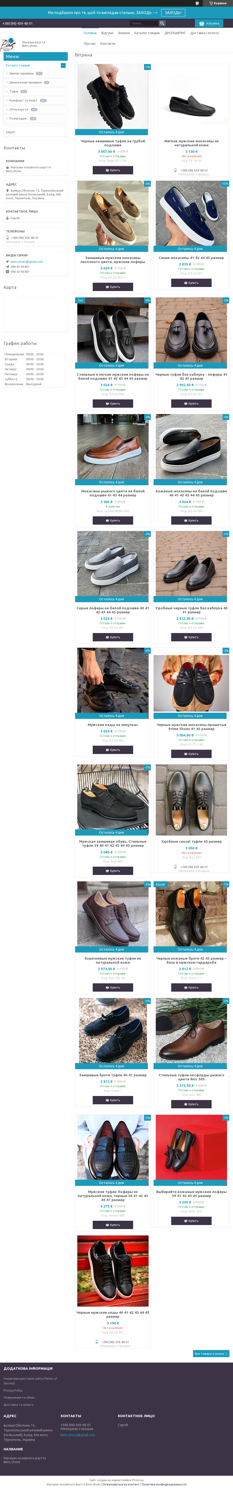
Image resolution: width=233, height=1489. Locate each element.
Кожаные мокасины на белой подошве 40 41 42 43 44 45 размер (191, 493)
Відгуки (107, 33)
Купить (115, 170)
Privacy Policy (13, 1390)
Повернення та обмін (19, 1397)
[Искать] (162, 23)
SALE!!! (10, 132)
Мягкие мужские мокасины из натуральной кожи (191, 143)
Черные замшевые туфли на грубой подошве (113, 143)
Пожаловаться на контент (121, 1484)
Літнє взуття (19, 109)
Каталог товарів (147, 33)
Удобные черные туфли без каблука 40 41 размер (191, 610)
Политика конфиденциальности (164, 1484)
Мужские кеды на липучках (113, 725)
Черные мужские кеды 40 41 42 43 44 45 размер (112, 1314)
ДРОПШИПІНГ (175, 33)
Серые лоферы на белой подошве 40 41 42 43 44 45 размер (113, 610)
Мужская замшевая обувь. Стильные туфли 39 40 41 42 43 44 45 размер (112, 843)
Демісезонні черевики (26, 82)
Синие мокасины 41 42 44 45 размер (191, 258)
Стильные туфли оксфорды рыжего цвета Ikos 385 (191, 1077)
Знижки (124, 33)
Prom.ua (138, 1480)
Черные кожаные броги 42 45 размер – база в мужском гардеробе (191, 960)
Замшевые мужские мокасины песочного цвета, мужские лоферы (113, 260)
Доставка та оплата (19, 1404)
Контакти (108, 44)
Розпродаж (18, 118)
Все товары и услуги (209, 1353)
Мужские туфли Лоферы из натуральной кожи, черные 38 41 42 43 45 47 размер (113, 1196)
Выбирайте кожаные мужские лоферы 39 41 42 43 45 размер (191, 1194)
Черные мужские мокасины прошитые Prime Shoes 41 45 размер (191, 727)
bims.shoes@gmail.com (26, 261)
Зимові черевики (22, 73)
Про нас (90, 44)
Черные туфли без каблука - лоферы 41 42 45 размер (191, 376)
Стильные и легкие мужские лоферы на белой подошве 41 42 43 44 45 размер (113, 376)
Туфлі (14, 91)
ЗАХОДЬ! (173, 12)
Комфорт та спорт (24, 100)
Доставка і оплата (204, 33)
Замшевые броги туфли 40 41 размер (113, 1075)
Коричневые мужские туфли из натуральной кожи (113, 960)
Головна (90, 33)
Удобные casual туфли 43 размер (191, 841)
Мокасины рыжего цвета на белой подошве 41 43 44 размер (113, 493)
